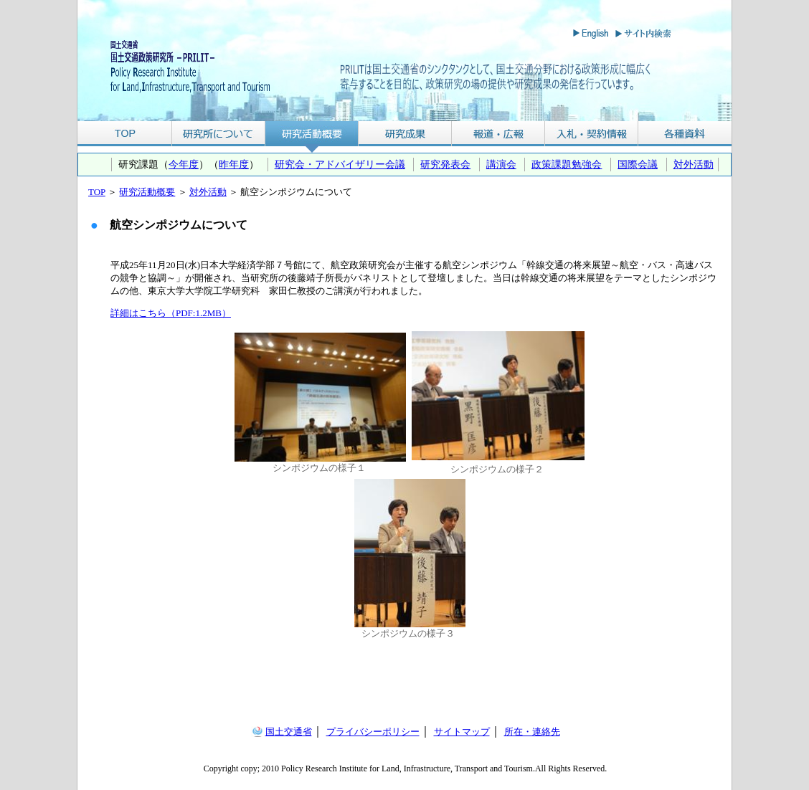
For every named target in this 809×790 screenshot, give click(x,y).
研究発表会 (445, 164)
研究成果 (405, 133)
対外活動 (693, 164)
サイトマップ (462, 731)
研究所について (218, 133)
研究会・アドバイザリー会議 (340, 164)
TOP (124, 133)
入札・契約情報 (591, 133)
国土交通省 (288, 731)
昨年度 (234, 164)
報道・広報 (498, 133)
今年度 (184, 164)
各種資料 (685, 133)
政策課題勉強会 (566, 164)
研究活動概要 (312, 133)
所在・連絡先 (532, 731)
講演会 (501, 164)
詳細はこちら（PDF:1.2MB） (170, 313)
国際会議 (638, 164)
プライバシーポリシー (373, 731)
